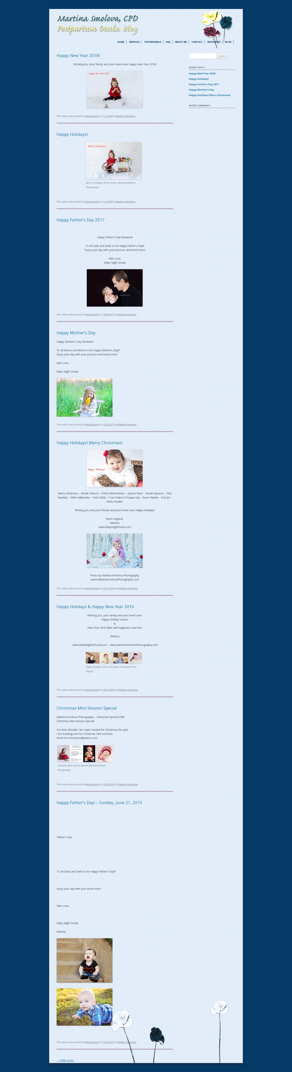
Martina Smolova (125, 116)
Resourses (213, 42)
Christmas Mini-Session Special (87, 708)
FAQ (168, 42)
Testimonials (152, 42)
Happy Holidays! (72, 134)
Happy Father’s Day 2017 (81, 220)
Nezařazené (92, 116)
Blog (228, 42)
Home (121, 42)
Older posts (65, 1060)
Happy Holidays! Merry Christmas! (89, 442)
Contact (197, 42)
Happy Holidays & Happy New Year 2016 (95, 606)
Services (134, 42)
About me (181, 42)
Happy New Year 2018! (78, 55)
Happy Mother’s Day (76, 332)
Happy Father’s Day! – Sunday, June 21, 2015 (99, 802)
